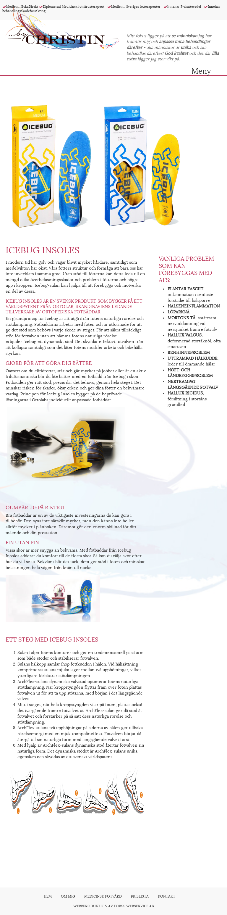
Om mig (68, 896)
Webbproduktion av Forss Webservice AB (113, 906)
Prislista (140, 896)
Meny (201, 70)
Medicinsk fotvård (103, 896)
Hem (48, 896)
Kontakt (166, 896)
